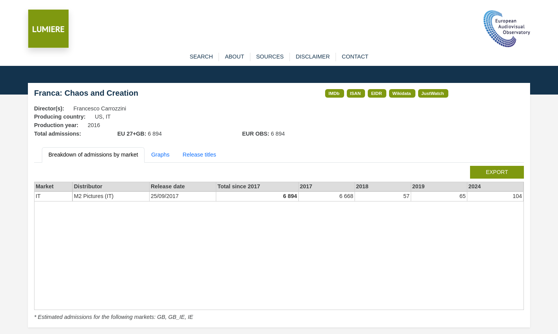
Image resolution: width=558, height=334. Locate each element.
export (497, 172)
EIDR (376, 93)
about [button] (234, 56)
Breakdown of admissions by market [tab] (93, 155)
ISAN (355, 93)
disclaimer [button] (313, 56)
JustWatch (432, 93)
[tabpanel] (279, 244)
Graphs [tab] (160, 155)
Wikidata (402, 93)
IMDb (334, 93)
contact (355, 56)
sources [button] (270, 56)
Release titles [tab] (199, 155)
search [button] (201, 56)
